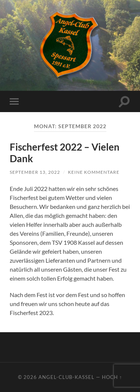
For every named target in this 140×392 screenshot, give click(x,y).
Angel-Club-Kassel (66, 377)
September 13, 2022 (35, 172)
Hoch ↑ (112, 377)
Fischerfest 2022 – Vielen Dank (64, 153)
